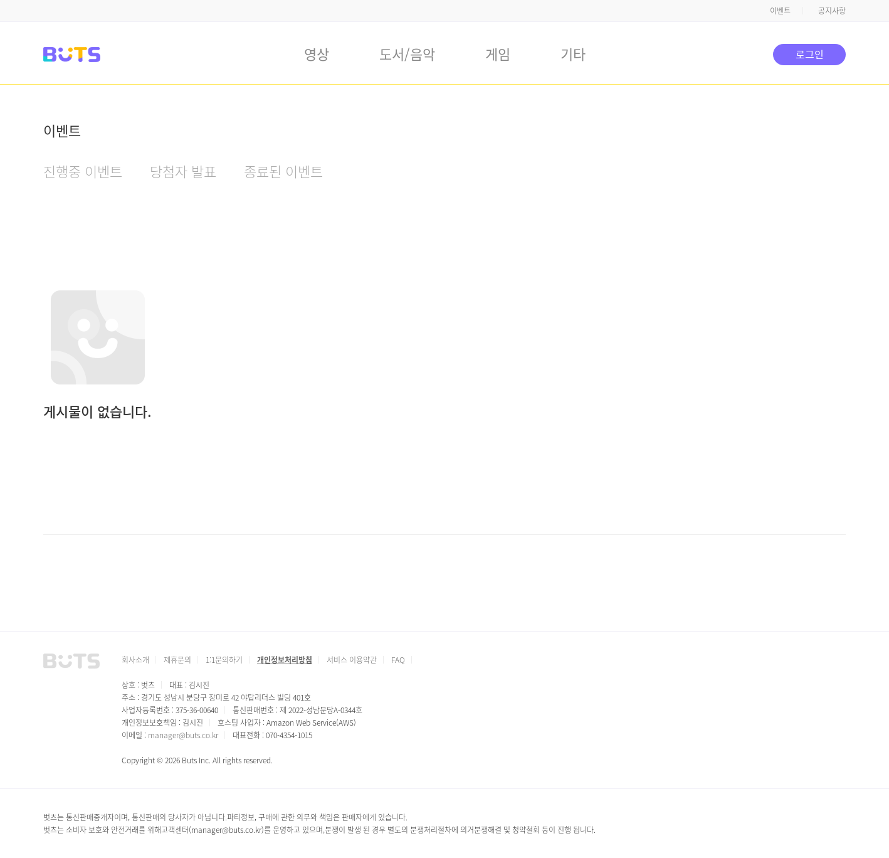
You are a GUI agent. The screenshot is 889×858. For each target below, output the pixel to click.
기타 (573, 53)
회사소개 (135, 659)
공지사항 (832, 10)
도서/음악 (407, 53)
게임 (497, 53)
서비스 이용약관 (352, 659)
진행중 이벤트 (82, 171)
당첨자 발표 (183, 171)
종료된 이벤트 (283, 171)
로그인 (810, 53)
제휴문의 (177, 659)
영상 (316, 53)
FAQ (398, 659)
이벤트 (780, 10)
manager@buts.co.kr (183, 734)
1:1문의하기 (224, 659)
